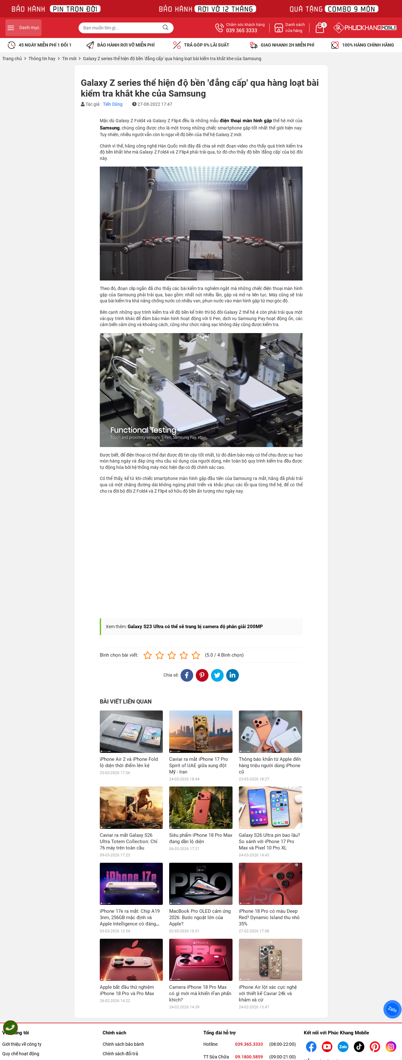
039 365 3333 (311, 30)
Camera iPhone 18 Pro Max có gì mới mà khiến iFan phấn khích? (200, 951)
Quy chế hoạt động (20, 1047)
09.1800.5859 (249, 1050)
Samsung (110, 128)
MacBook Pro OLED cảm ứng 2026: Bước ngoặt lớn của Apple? (200, 917)
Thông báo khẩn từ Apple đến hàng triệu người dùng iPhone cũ (270, 765)
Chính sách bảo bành (123, 1037)
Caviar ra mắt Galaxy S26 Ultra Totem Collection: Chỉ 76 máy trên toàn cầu (128, 841)
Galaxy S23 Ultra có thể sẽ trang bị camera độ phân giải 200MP (195, 626)
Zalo (393, 1009)
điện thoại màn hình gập (246, 120)
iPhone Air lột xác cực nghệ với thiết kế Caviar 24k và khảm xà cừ (268, 951)
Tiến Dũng (113, 104)
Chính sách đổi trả (120, 1047)
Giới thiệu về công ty (21, 1037)
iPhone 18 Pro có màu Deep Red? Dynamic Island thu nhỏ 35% (269, 917)
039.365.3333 (249, 1037)
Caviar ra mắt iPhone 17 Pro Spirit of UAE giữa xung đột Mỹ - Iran (198, 765)
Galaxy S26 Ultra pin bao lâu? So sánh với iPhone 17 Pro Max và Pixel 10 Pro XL (269, 841)
